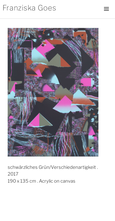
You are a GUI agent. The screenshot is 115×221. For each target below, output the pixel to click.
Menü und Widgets (106, 15)
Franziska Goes (29, 7)
